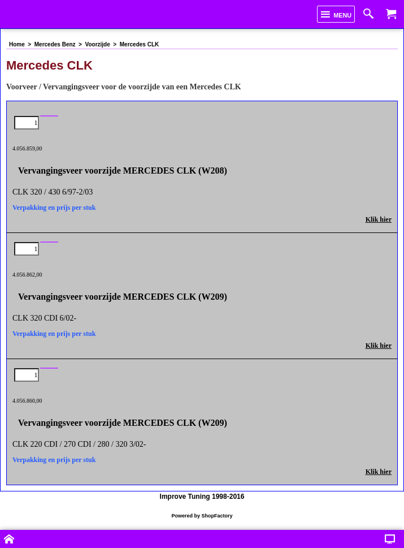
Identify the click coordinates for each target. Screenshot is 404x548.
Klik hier (379, 219)
